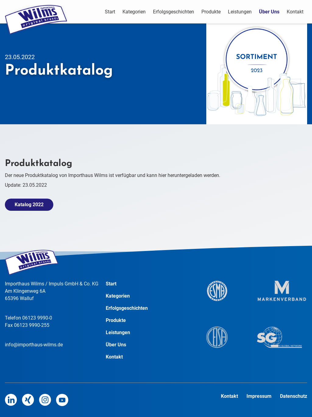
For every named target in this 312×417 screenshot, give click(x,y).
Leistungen (240, 12)
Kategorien (134, 12)
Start (110, 12)
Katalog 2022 (29, 204)
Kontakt (295, 12)
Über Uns (269, 12)
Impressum (259, 396)
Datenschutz (293, 396)
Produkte (211, 12)
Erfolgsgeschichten (173, 12)
